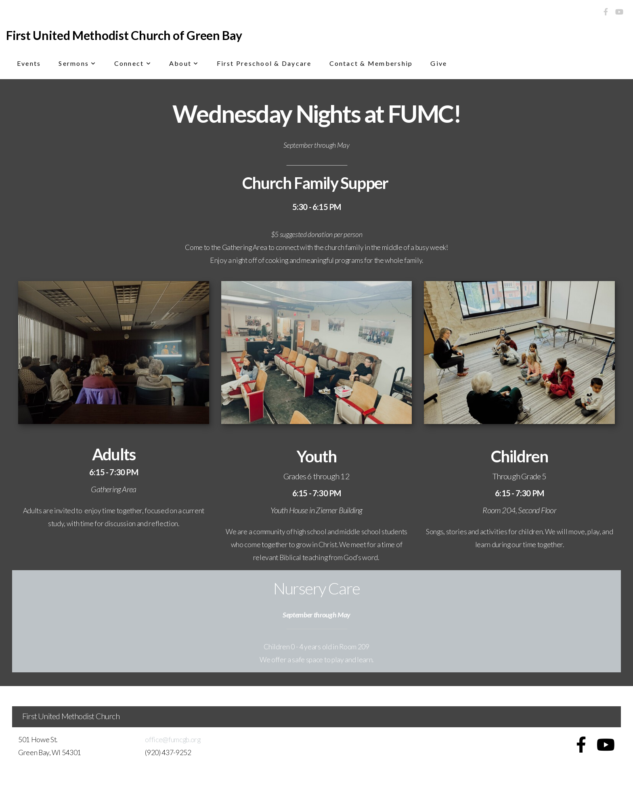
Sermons (77, 63)
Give (438, 63)
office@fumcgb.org (173, 739)
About (184, 63)
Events (29, 63)
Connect (132, 63)
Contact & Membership (371, 63)
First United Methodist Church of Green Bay (124, 35)
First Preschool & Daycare (264, 63)
